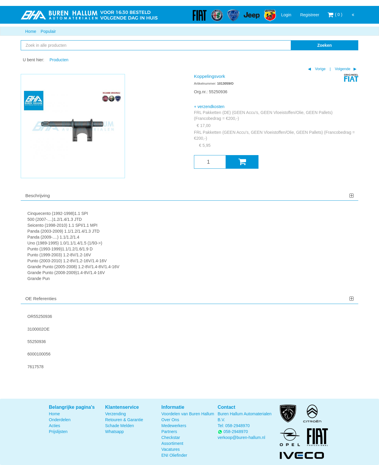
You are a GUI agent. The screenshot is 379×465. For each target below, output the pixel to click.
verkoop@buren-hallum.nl (241, 437)
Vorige (319, 69)
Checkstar (170, 437)
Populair (48, 31)
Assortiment (172, 443)
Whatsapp (114, 431)
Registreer (309, 14)
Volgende (342, 69)
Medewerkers (173, 425)
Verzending (115, 413)
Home (30, 31)
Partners (169, 431)
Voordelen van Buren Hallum (187, 413)
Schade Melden (119, 425)
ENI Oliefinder (174, 455)
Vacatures (170, 449)
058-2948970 (237, 425)
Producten (58, 59)
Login (286, 14)
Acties (54, 425)
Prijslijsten (58, 431)
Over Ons (170, 419)
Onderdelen (59, 419)
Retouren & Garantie (124, 419)
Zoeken (324, 45)
